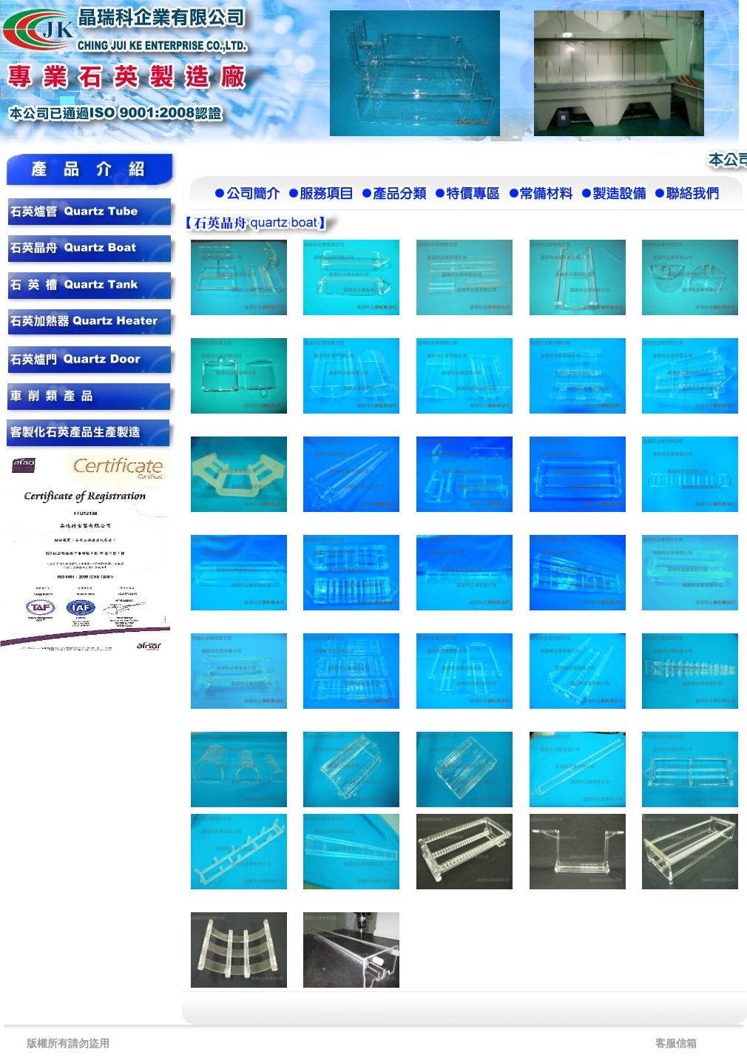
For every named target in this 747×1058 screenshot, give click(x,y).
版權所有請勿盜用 (68, 1043)
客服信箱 (676, 1043)
